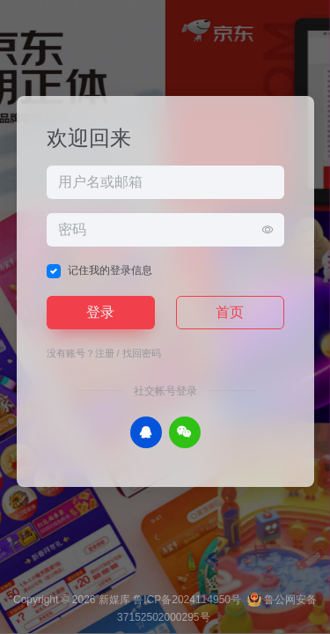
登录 (100, 312)
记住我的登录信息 (110, 270)
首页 (230, 312)
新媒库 (114, 599)
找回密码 (141, 353)
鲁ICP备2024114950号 (187, 599)
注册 (104, 353)
